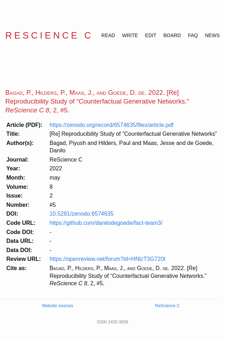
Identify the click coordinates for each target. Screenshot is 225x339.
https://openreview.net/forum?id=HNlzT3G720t (107, 259)
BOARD (172, 35)
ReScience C (49, 35)
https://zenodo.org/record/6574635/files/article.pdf (111, 125)
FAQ (193, 35)
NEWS (212, 35)
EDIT (150, 35)
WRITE (130, 35)
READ (108, 35)
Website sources (57, 305)
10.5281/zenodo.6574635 (81, 214)
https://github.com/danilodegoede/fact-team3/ (105, 223)
